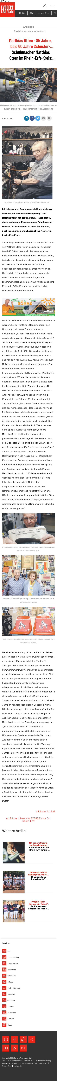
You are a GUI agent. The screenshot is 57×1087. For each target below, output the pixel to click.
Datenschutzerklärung (43, 1060)
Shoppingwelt (12, 963)
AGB (4, 1060)
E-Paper (10, 982)
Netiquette (18, 1066)
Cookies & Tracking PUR (28, 1063)
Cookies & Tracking (9, 1063)
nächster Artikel (45, 811)
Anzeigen (10, 1019)
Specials (10, 1006)
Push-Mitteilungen (14, 988)
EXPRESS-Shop (13, 957)
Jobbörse (11, 1000)
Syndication (6, 1066)
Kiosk (9, 1025)
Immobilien (11, 994)
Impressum (28, 1060)
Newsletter (11, 970)
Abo (9, 951)
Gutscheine (11, 976)
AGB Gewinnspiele (14, 1060)
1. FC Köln (21, 12)
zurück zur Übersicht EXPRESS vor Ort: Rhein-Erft (28, 819)
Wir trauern (11, 1012)
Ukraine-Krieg (43, 12)
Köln (31, 12)
